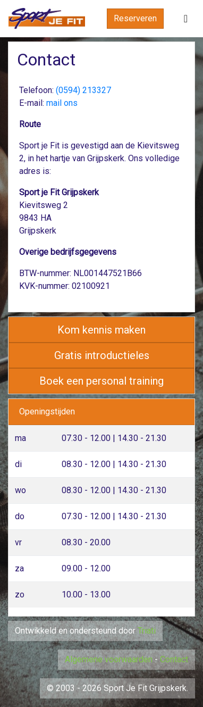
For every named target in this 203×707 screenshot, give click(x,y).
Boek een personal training (101, 381)
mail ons (62, 103)
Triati (147, 631)
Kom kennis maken (101, 329)
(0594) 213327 (83, 90)
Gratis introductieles (101, 355)
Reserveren (135, 18)
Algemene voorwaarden (109, 659)
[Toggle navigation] (185, 19)
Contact (174, 659)
